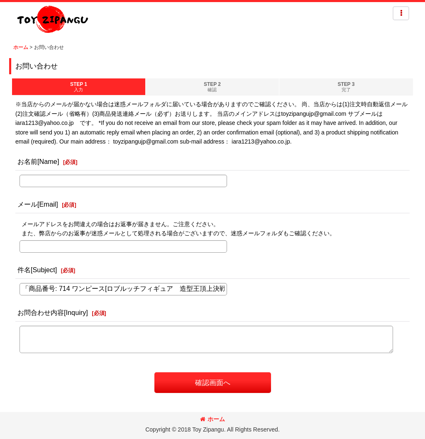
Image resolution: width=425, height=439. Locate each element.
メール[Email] (37, 204)
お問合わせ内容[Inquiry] (52, 312)
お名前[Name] (38, 161)
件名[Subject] (37, 269)
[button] (401, 13)
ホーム (212, 419)
